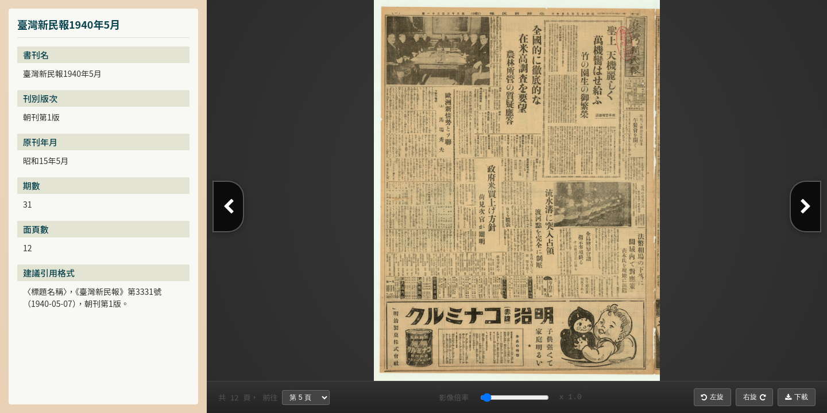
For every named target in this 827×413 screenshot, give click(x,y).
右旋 (754, 397)
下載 (796, 397)
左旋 (712, 397)
